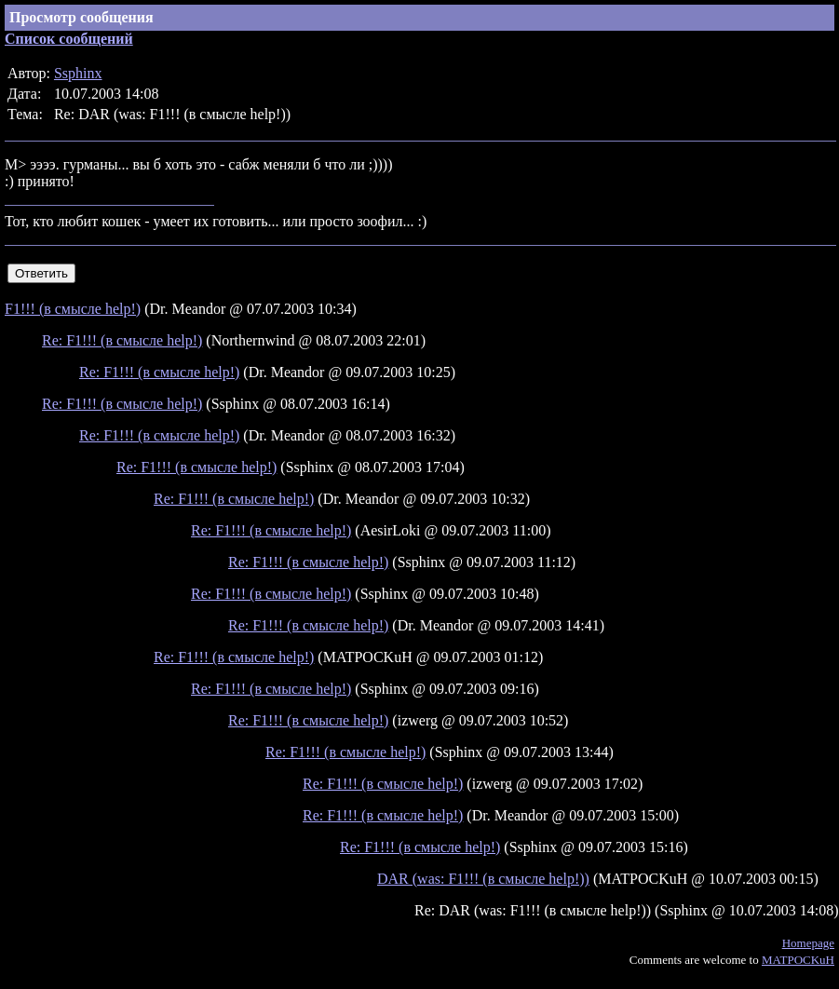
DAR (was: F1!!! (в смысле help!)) (483, 879)
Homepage (808, 943)
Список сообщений (69, 39)
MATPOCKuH (798, 960)
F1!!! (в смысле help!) (73, 309)
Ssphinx (78, 73)
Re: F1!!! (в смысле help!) (122, 340)
